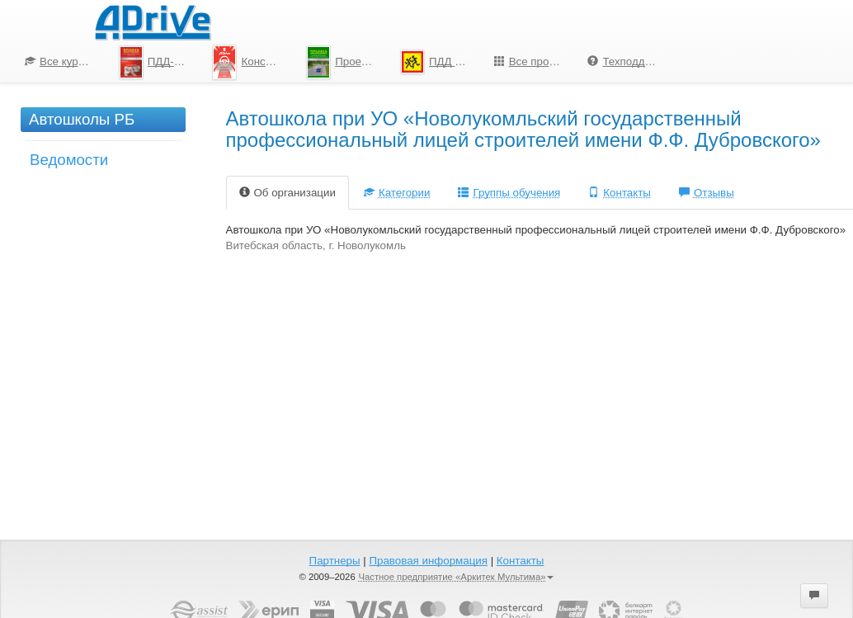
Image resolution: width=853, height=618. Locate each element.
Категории (397, 192)
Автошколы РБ (81, 119)
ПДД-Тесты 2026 (159, 62)
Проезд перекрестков (347, 62)
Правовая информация (428, 560)
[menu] (340, 62)
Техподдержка (628, 61)
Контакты (619, 192)
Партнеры (335, 560)
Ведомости (69, 159)
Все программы (535, 61)
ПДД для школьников (441, 62)
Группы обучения (509, 192)
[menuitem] (59, 62)
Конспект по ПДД (253, 62)
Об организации (287, 192)
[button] (814, 595)
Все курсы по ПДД (65, 61)
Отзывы (706, 192)
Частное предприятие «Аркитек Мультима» (456, 577)
